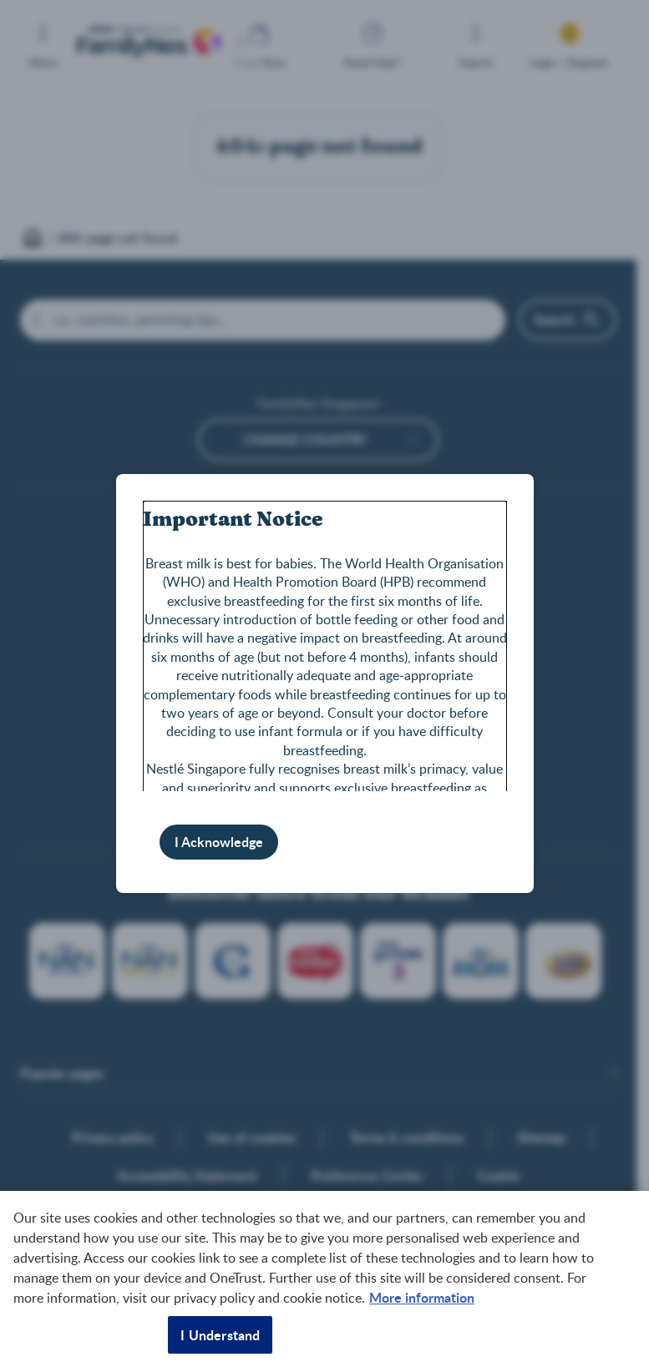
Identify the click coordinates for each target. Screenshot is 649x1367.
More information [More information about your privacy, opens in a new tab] (421, 1297)
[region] (324, 1279)
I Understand (220, 1334)
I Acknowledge (219, 841)
